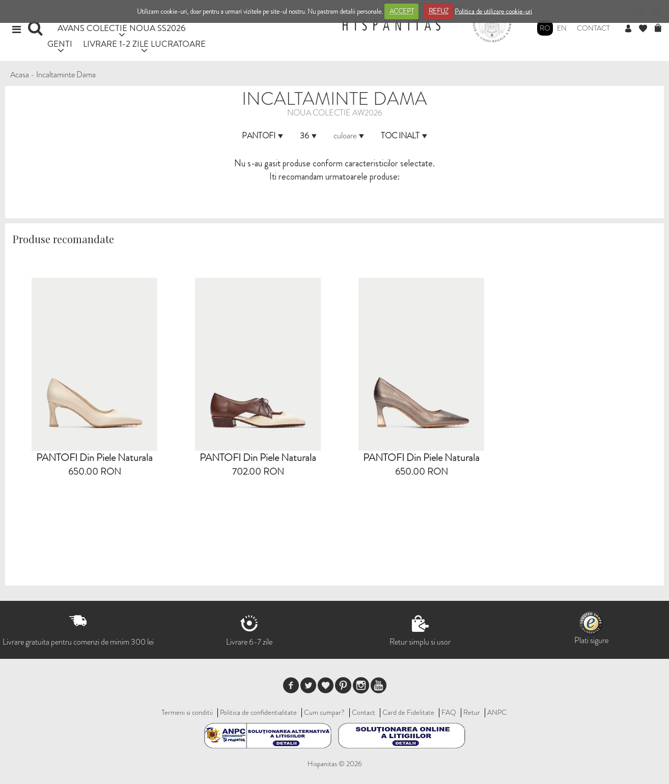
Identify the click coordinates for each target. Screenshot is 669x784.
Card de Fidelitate (408, 712)
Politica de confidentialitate (258, 712)
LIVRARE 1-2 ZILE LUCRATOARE (144, 43)
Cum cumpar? (324, 712)
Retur (471, 712)
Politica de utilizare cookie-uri (493, 11)
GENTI (59, 43)
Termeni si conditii (187, 712)
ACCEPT (401, 11)
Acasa (19, 74)
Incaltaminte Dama (66, 74)
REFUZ (439, 11)
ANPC (497, 712)
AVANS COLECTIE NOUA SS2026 (122, 28)
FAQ (448, 712)
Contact (593, 28)
